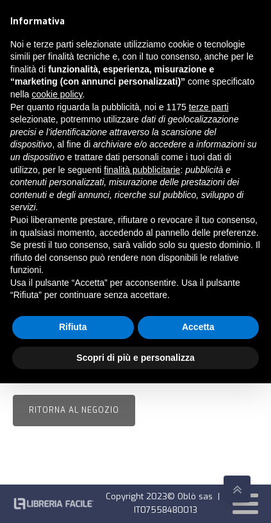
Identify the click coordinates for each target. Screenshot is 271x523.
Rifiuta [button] (73, 327)
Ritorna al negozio (74, 410)
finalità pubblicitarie (142, 170)
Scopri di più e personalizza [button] (135, 358)
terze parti (209, 107)
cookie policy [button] (56, 94)
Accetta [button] (198, 327)
